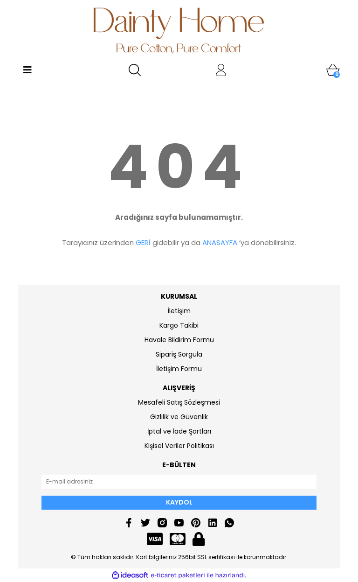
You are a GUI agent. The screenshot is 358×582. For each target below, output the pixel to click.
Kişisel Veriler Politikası (179, 445)
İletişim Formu (179, 368)
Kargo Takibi (179, 325)
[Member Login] (221, 70)
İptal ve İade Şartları (179, 431)
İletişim (179, 311)
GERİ (143, 242)
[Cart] (333, 70)
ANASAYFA (219, 242)
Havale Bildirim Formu (179, 339)
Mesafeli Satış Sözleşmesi (179, 402)
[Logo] (179, 30)
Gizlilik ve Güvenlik (179, 416)
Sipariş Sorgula (179, 354)
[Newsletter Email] (179, 482)
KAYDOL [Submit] (179, 502)
